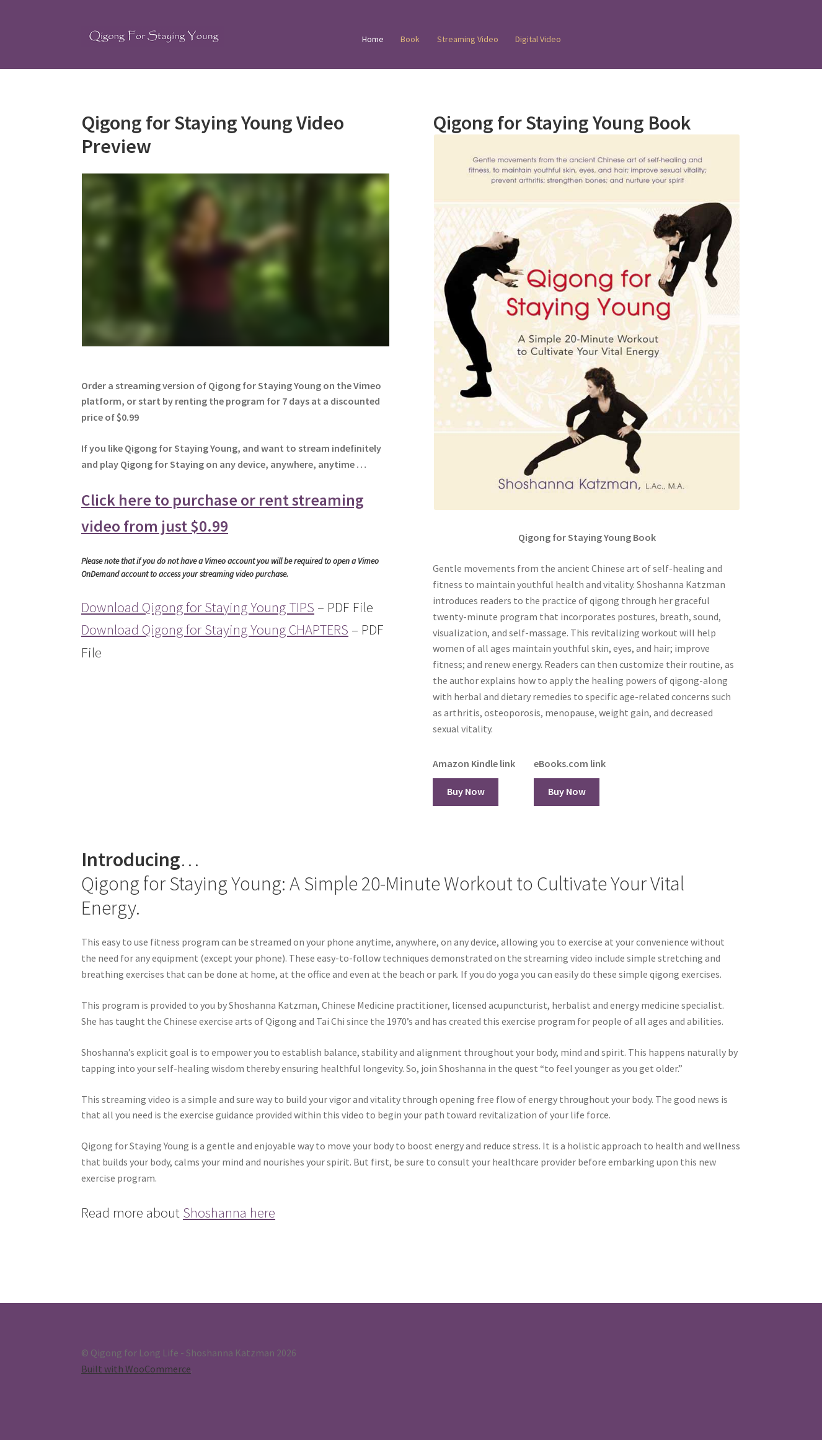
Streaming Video (467, 39)
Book (410, 39)
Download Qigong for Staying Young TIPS (197, 607)
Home (373, 39)
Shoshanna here (229, 1212)
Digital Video (538, 39)
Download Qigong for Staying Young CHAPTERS (214, 629)
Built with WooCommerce (136, 1369)
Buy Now (466, 791)
